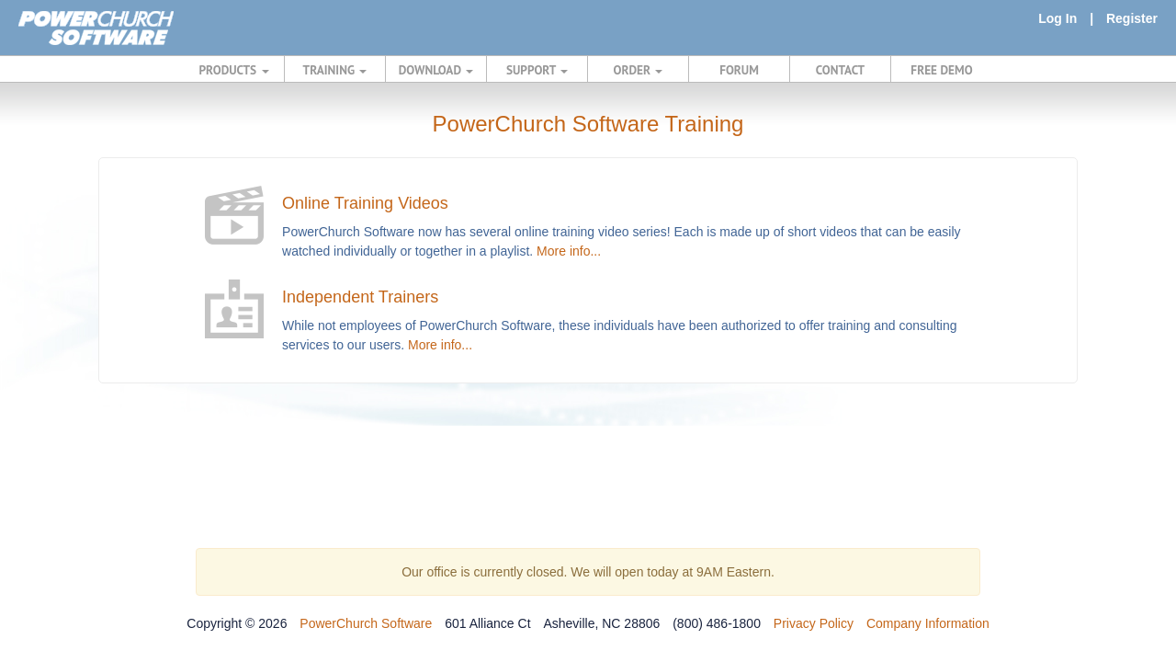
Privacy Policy (814, 623)
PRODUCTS (234, 70)
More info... (569, 251)
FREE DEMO (941, 70)
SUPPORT (537, 70)
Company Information (927, 623)
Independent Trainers (360, 297)
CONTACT (840, 70)
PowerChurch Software (366, 623)
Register (1132, 18)
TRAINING (335, 70)
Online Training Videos (365, 203)
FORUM (739, 70)
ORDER (638, 70)
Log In (1057, 18)
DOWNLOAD (436, 70)
